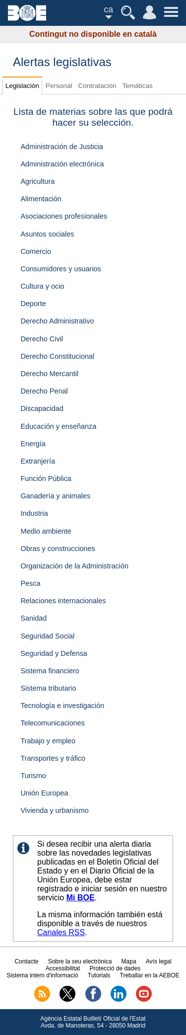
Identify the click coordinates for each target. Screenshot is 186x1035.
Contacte (26, 961)
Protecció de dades (114, 968)
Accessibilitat (63, 968)
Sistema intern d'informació (42, 975)
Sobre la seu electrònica (80, 961)
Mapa (129, 961)
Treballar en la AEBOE (150, 975)
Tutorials (99, 975)
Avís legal (159, 961)
